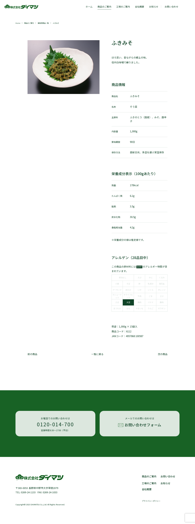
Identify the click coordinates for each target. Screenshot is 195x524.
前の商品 (32, 354)
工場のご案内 (123, 6)
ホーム (89, 6)
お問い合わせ (168, 476)
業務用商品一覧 (43, 23)
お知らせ (153, 6)
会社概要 (139, 6)
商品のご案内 (104, 6)
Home (17, 23)
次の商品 (162, 354)
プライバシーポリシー (151, 501)
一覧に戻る (97, 354)
